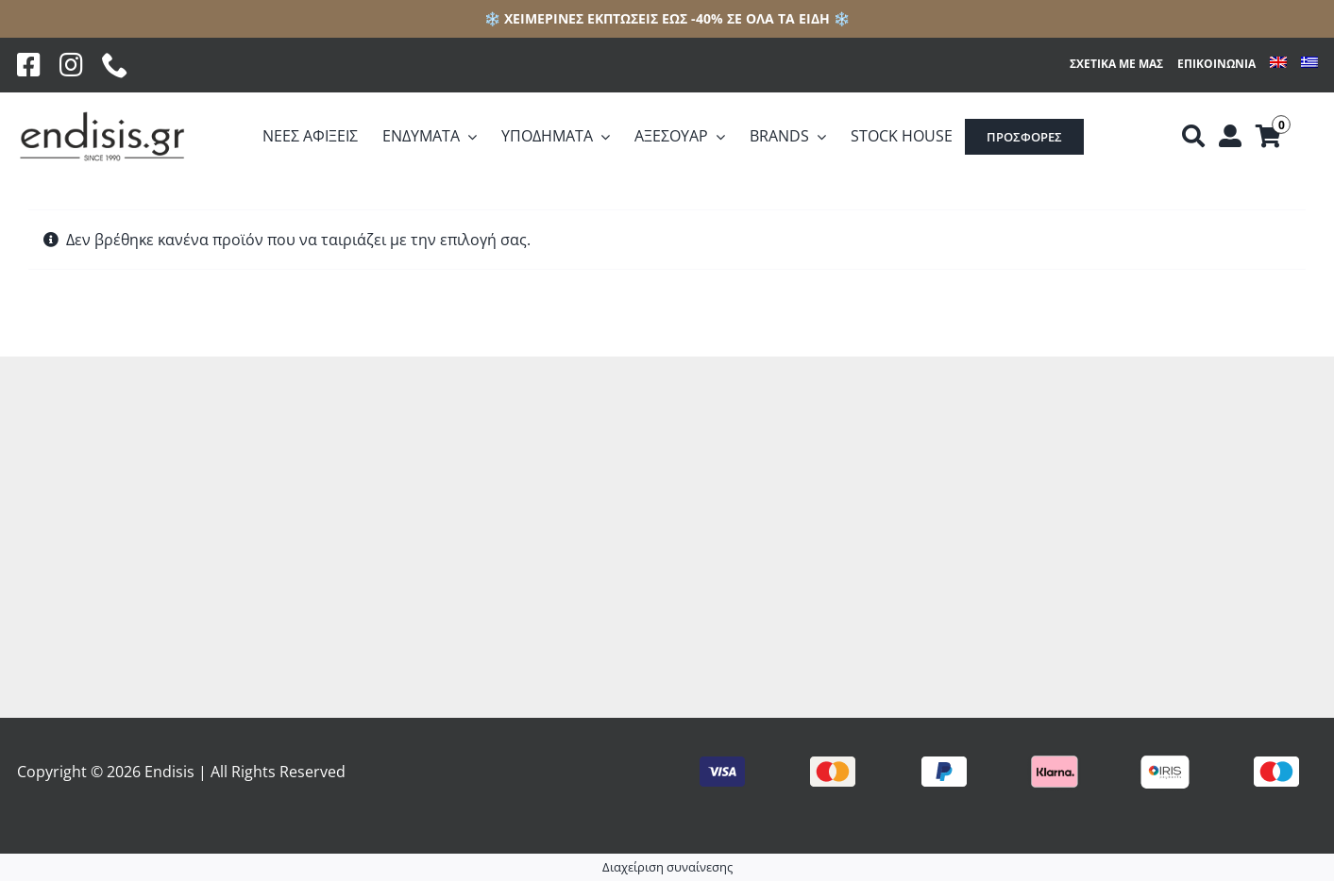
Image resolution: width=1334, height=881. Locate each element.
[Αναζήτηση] (1193, 137)
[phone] (115, 65)
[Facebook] (29, 65)
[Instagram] (71, 65)
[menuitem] (1278, 65)
